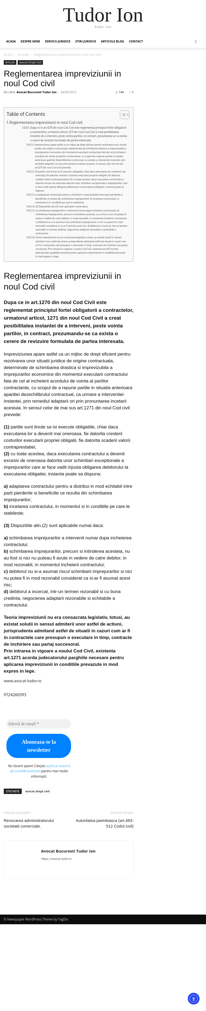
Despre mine (30, 41)
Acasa (11, 41)
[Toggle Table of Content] (122, 201)
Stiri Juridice (85, 41)
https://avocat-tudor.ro (56, 945)
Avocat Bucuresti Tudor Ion (37, 92)
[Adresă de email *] (38, 810)
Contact (136, 41)
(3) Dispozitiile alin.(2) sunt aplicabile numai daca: (61, 292)
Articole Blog (112, 41)
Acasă (8, 54)
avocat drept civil (37, 878)
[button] (195, 41)
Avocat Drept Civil (30, 62)
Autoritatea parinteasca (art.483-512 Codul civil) (105, 910)
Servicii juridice (58, 41)
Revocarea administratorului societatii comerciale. (29, 910)
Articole (23, 54)
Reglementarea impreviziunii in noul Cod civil (45, 209)
